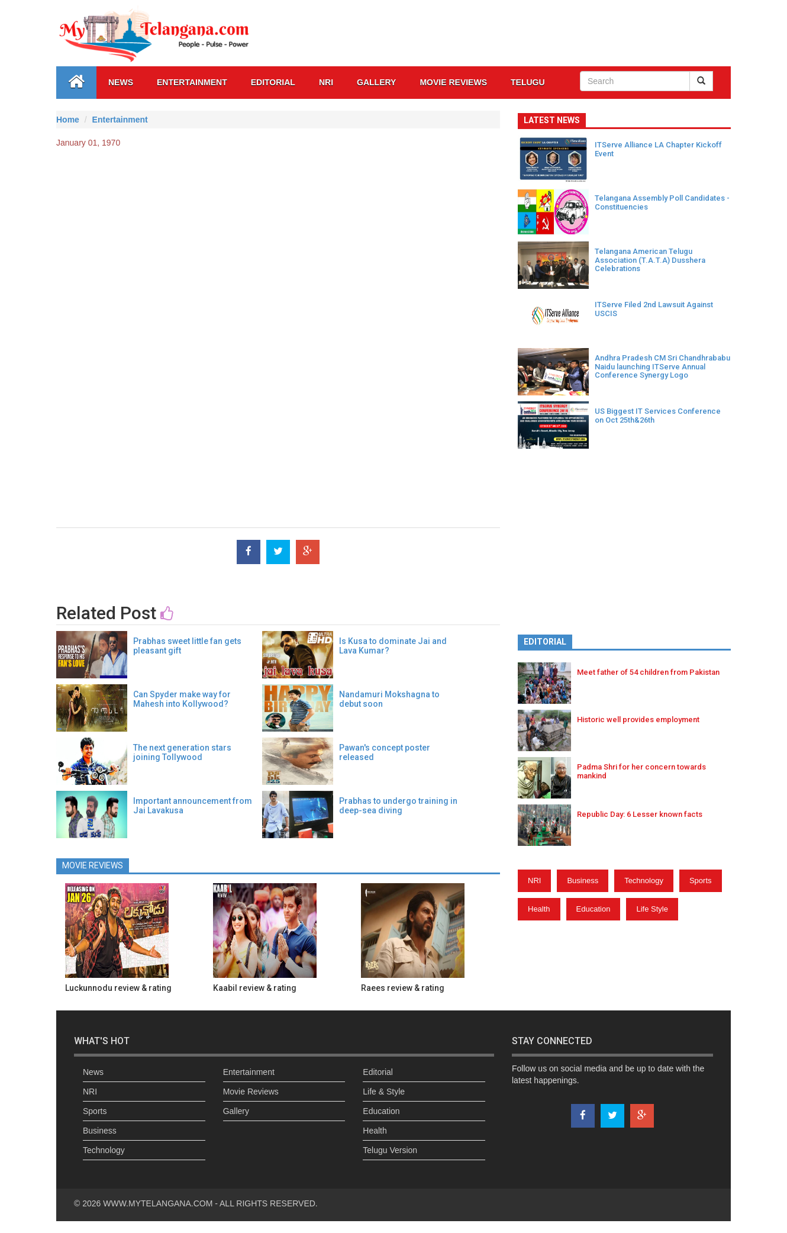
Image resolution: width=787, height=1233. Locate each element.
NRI (326, 82)
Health (539, 908)
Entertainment (192, 82)
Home (67, 119)
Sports (700, 880)
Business (582, 880)
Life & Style (384, 1091)
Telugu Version (390, 1150)
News (120, 82)
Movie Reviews (453, 82)
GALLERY (376, 82)
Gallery (236, 1111)
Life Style (651, 908)
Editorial (273, 82)
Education (593, 908)
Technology (643, 880)
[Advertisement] (278, 243)
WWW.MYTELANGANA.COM (159, 1203)
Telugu (528, 82)
